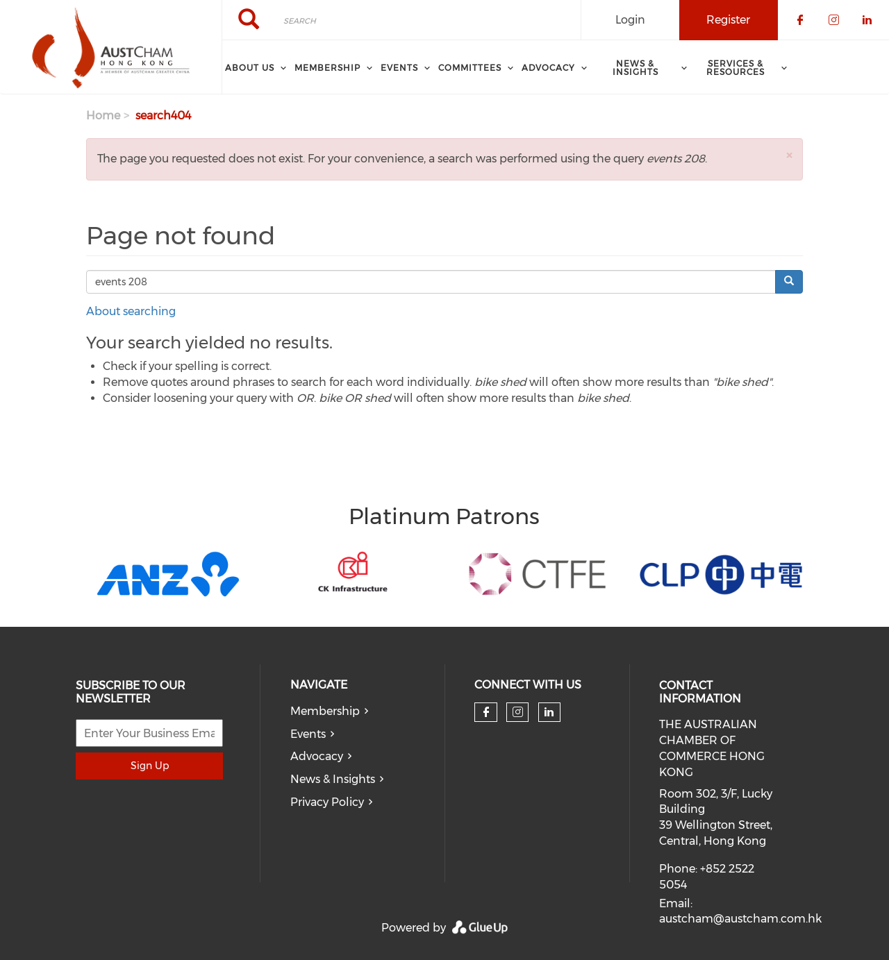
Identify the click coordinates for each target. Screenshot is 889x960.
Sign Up (150, 765)
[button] (789, 155)
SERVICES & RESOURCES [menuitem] (735, 67)
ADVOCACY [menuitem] (548, 67)
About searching (131, 311)
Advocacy (316, 756)
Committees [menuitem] (469, 67)
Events (308, 734)
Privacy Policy (327, 802)
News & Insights (332, 779)
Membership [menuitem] (327, 67)
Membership (325, 711)
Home (103, 115)
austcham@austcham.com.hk (740, 918)
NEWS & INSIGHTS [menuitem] (635, 67)
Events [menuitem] (399, 67)
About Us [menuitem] (249, 67)
